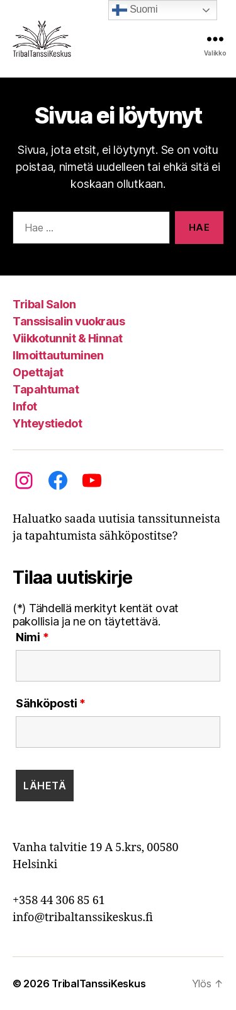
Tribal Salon (44, 304)
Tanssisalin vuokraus (69, 321)
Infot (25, 406)
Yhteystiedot (47, 423)
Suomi (134, 10)
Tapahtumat (46, 389)
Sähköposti (51, 703)
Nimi (32, 637)
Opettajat (38, 372)
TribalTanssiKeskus (98, 983)
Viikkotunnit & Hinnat (68, 338)
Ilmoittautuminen (58, 355)
